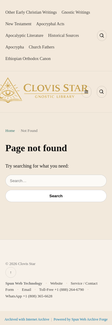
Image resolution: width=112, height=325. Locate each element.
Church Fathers (41, 47)
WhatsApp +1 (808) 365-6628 (28, 296)
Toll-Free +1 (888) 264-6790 (61, 289)
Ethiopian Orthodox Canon (28, 58)
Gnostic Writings (76, 12)
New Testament (18, 24)
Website (56, 283)
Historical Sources (63, 35)
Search (55, 196)
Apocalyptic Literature (24, 35)
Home (10, 130)
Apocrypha (14, 47)
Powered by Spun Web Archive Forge (80, 319)
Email (26, 289)
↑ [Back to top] (11, 272)
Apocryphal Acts (50, 24)
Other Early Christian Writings (31, 12)
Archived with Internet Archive (27, 319)
